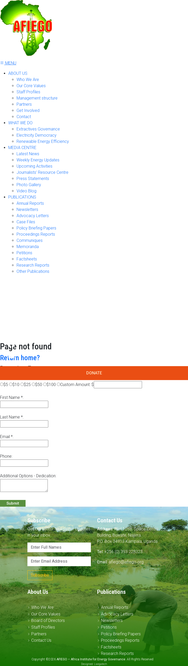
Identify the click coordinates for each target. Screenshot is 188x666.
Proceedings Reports (36, 234)
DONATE (94, 373)
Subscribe (40, 575)
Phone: (6, 456)
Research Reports (33, 265)
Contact (24, 116)
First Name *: (12, 397)
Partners (24, 104)
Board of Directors (48, 620)
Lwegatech (100, 664)
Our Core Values (31, 85)
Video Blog (26, 190)
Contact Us (41, 640)
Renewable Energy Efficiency (43, 141)
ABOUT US (17, 73)
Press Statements (33, 178)
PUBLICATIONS (22, 197)
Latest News (28, 153)
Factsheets (27, 259)
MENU (8, 63)
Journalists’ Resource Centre (42, 172)
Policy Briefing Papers (36, 228)
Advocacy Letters (33, 215)
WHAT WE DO (20, 122)
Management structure (37, 98)
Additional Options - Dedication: (28, 475)
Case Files (26, 221)
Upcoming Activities (34, 166)
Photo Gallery (29, 184)
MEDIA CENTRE (22, 147)
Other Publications (33, 271)
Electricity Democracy (37, 135)
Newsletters (27, 209)
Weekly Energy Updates (38, 160)
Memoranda (28, 246)
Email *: (6, 436)
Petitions (24, 252)
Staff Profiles (28, 91)
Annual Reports (30, 203)
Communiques (30, 240)
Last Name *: (12, 417)
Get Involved (28, 110)
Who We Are (28, 79)
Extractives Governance (38, 129)
